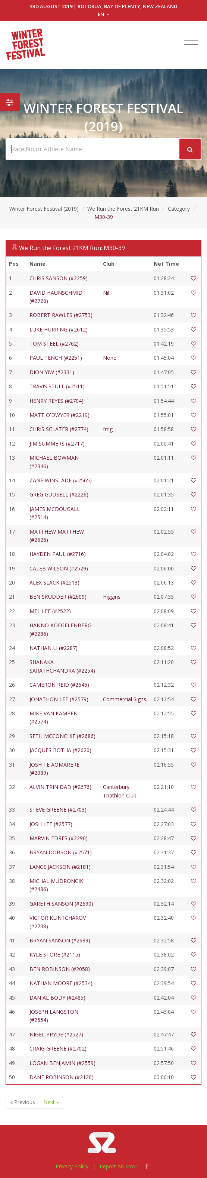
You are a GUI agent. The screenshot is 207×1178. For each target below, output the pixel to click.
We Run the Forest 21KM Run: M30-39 (72, 248)
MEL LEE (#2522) (50, 611)
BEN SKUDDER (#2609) (58, 596)
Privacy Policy (72, 1166)
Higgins (111, 596)
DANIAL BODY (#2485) (57, 997)
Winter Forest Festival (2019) (44, 208)
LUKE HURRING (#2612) (58, 329)
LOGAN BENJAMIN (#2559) (62, 1063)
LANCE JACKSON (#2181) (60, 866)
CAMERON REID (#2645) (59, 684)
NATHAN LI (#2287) (53, 647)
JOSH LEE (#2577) (50, 824)
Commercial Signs (124, 699)
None (109, 357)
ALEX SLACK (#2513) (54, 582)
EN (103, 14)
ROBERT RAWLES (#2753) (60, 314)
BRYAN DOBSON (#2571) (60, 852)
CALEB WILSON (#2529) (58, 568)
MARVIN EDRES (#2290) (58, 838)
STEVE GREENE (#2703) (58, 809)
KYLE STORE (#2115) (54, 954)
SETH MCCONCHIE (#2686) (62, 736)
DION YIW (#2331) (51, 372)
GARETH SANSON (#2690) (61, 903)
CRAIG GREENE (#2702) (58, 1048)
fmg (108, 429)
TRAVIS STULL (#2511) (57, 386)
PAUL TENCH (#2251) (55, 357)
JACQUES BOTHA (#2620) (60, 750)
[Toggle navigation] (191, 45)
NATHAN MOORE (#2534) (60, 983)
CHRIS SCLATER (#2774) (58, 429)
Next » (51, 1102)
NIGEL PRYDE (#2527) (56, 1034)
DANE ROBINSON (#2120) (61, 1077)
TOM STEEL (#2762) (54, 343)
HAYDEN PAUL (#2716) (57, 553)
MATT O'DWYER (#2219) (59, 414)
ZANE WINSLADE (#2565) (60, 480)
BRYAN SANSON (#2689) (59, 940)
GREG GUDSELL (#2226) (58, 494)
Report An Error (118, 1166)
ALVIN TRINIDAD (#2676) (60, 786)
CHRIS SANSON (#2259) (58, 278)
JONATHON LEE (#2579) (58, 699)
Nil (106, 292)
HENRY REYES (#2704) (56, 400)
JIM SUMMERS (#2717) (57, 443)
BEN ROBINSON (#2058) (59, 969)
